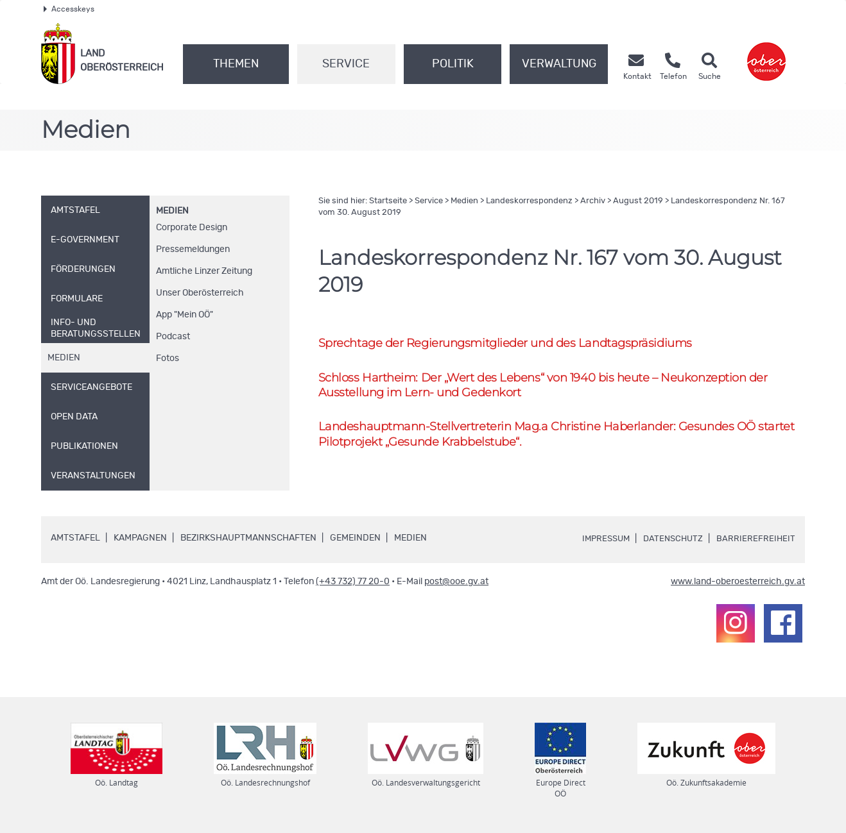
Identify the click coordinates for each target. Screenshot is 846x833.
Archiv (592, 201)
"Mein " (184, 314)
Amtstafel (75, 539)
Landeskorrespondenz (529, 201)
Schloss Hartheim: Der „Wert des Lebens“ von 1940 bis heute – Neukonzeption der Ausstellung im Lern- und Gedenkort (553, 386)
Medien (172, 210)
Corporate (191, 227)
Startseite (388, 201)
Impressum (600, 540)
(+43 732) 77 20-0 (353, 583)
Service (346, 64)
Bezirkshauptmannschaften (248, 539)
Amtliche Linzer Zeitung (204, 271)
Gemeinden (355, 539)
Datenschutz (670, 540)
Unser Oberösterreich (200, 293)
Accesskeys (69, 9)
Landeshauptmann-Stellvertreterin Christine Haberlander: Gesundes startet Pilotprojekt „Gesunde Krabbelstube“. (545, 437)
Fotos (167, 358)
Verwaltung (559, 64)
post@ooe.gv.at (456, 583)
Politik (453, 64)
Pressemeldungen (193, 249)
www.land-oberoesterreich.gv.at (738, 583)
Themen (236, 64)
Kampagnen (140, 539)
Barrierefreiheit (755, 540)
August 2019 (638, 201)
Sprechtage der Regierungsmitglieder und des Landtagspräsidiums (514, 343)
